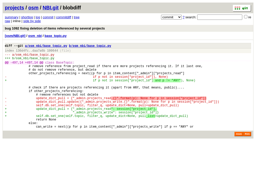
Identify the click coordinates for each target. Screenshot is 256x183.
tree (76, 17)
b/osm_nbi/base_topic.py (90, 46)
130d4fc (22, 52)
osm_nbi (35, 36)
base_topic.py (56, 36)
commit (48, 17)
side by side (32, 21)
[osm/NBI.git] (15, 36)
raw (7, 21)
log (38, 17)
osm (33, 7)
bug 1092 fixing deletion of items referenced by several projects (55, 28)
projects (14, 7)
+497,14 (31, 66)
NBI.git (51, 7)
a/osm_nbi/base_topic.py (46, 46)
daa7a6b (38, 52)
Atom (239, 151)
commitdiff (63, 17)
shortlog (27, 17)
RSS (247, 151)
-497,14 (16, 66)
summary (11, 17)
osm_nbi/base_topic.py (35, 57)
